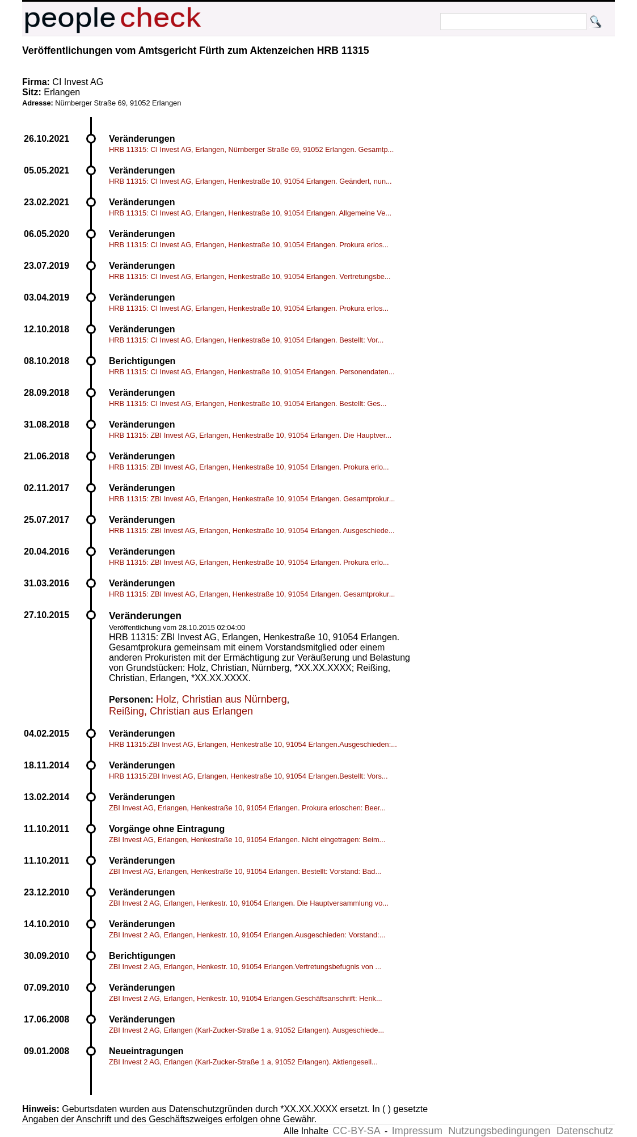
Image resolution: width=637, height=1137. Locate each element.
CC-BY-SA (356, 1130)
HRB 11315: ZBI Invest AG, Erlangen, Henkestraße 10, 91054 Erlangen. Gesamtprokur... (252, 498)
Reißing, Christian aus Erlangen (181, 711)
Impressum (417, 1130)
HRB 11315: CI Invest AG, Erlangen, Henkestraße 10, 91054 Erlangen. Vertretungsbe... (250, 276)
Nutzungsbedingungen (499, 1130)
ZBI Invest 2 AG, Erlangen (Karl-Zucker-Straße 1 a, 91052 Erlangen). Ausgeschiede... (246, 1030)
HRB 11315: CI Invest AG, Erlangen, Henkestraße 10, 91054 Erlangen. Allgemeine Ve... (250, 213)
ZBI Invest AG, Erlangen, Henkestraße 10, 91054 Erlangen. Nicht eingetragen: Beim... (247, 839)
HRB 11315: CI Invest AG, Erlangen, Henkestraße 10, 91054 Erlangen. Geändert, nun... (250, 181)
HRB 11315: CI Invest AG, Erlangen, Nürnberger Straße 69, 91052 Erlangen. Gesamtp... (251, 149)
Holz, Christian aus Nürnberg (221, 699)
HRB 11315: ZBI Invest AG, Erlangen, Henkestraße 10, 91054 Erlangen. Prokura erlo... (249, 467)
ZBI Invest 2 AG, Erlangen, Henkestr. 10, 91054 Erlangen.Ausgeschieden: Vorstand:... (247, 935)
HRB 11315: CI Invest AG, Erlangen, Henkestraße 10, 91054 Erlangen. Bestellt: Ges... (247, 403)
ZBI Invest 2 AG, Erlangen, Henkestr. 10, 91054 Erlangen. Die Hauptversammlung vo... (249, 903)
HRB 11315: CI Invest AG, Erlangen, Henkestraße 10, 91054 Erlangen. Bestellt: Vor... (246, 340)
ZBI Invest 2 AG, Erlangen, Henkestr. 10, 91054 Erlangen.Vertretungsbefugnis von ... (245, 966)
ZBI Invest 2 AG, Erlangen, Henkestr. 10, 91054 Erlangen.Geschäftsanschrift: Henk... (245, 998)
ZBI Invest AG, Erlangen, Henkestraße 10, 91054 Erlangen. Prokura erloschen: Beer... (247, 808)
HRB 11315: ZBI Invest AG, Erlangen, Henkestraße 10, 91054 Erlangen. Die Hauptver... (250, 435)
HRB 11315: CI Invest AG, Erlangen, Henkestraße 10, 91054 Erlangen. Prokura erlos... (249, 244)
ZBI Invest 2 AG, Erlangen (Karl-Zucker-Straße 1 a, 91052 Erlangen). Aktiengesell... (243, 1062)
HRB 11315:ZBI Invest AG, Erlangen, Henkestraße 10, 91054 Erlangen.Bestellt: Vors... (248, 776)
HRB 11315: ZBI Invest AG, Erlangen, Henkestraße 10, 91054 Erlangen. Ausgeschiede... (252, 530)
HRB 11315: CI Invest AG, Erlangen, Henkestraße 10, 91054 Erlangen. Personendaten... (252, 371)
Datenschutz (584, 1130)
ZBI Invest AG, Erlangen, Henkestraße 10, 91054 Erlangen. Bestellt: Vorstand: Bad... (245, 871)
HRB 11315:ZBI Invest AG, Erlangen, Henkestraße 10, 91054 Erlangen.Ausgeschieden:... (253, 744)
